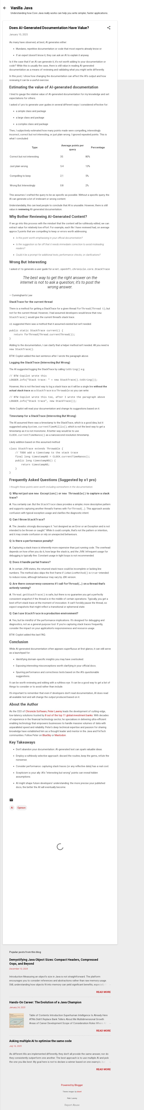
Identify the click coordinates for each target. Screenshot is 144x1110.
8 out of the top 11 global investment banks (69, 713)
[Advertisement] (130, 70)
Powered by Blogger (72, 1082)
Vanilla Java (21, 8)
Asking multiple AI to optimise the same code (40, 1038)
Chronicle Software (36, 709)
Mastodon (60, 732)
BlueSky (47, 732)
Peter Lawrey (55, 709)
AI (12, 805)
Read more (103, 989)
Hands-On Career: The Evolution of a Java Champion (45, 1000)
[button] (109, 28)
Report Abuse (72, 1102)
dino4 (79, 1089)
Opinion (21, 805)
